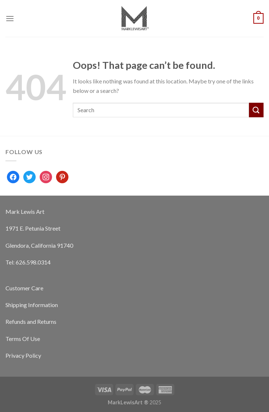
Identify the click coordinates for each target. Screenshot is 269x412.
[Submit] (256, 110)
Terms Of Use (22, 338)
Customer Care (24, 288)
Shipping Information (31, 304)
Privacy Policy (23, 355)
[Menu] (9, 18)
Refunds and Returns (30, 321)
